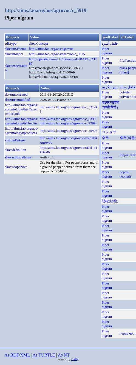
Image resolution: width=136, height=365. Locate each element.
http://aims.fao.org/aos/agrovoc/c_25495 (69, 131)
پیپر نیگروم (110, 87)
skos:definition (15, 150)
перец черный (125, 174)
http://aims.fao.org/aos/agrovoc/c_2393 (68, 119)
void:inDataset (15, 140)
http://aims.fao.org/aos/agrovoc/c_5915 (57, 54)
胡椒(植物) (110, 201)
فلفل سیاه (127, 87)
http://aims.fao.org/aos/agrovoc (51, 49)
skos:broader (14, 54)
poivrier (125, 92)
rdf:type (10, 43)
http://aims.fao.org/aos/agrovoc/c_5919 (45, 10)
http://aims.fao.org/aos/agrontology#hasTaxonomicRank (21, 109)
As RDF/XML (17, 355)
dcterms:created (16, 94)
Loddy (74, 359)
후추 (105, 138)
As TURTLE (44, 355)
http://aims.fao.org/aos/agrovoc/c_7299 (68, 123)
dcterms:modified (17, 100)
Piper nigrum (107, 51)
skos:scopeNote (16, 167)
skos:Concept (38, 43)
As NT (64, 355)
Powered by (64, 359)
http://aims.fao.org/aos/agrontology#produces (21, 130)
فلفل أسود (110, 43)
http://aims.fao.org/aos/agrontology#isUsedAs (21, 121)
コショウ (109, 132)
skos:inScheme (15, 49)
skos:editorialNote (18, 157)
